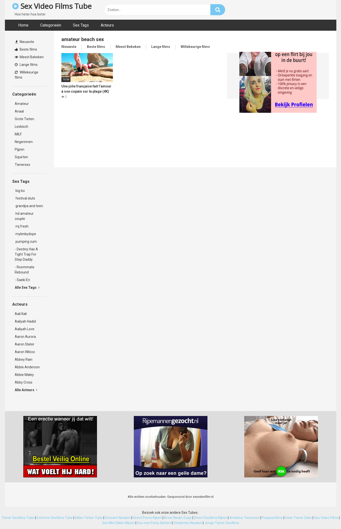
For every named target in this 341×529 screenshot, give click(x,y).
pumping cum (26, 241)
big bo (20, 191)
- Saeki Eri (22, 280)
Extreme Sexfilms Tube (55, 518)
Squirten (21, 157)
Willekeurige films (26, 74)
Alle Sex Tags (27, 287)
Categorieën (50, 25)
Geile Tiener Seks (298, 518)
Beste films (26, 49)
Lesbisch (21, 127)
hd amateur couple (24, 216)
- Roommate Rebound (24, 269)
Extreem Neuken (118, 518)
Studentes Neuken (187, 523)
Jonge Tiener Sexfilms (221, 523)
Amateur (22, 104)
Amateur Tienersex (244, 518)
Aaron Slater (24, 344)
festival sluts (25, 198)
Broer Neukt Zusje (178, 518)
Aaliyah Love (24, 329)
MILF (18, 134)
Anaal (19, 111)
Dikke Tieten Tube (89, 518)
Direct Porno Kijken (147, 518)
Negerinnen (24, 142)
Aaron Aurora (25, 337)
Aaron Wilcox (25, 352)
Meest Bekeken (29, 57)
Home (23, 25)
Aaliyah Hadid (25, 321)
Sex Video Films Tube (52, 6)
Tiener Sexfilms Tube (17, 518)
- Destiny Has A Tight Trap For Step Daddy (26, 254)
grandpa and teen (29, 206)
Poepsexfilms (272, 518)
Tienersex (22, 165)
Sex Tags (81, 25)
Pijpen (19, 149)
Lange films (26, 65)
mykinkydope (25, 234)
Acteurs (107, 25)
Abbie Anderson (27, 367)
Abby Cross (23, 382)
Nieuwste (24, 42)
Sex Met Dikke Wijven (118, 523)
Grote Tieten (24, 119)
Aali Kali (21, 314)
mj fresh (21, 226)
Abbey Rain (23, 359)
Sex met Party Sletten (154, 523)
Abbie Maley (24, 375)
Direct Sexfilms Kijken (210, 518)
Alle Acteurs (26, 390)
